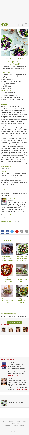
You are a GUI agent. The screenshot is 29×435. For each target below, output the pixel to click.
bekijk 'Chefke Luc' (22, 389)
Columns (13, 423)
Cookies (25, 421)
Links (17, 423)
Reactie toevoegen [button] (14, 322)
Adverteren (10, 421)
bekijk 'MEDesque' (13, 375)
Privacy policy (17, 421)
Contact (4, 421)
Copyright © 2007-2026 (10, 425)
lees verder (13, 215)
